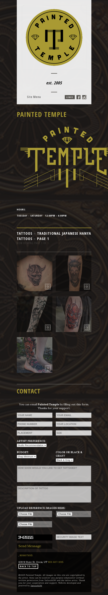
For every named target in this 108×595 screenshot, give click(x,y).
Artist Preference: (31, 441)
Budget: (23, 452)
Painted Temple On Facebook (78, 97)
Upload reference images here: (41, 508)
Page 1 (43, 238)
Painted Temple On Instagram (84, 97)
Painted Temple (42, 114)
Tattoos (24, 233)
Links (69, 97)
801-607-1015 (55, 562)
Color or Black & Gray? (69, 454)
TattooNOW (36, 585)
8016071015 (26, 555)
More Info (48, 287)
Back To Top (28, 566)
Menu (34, 97)
